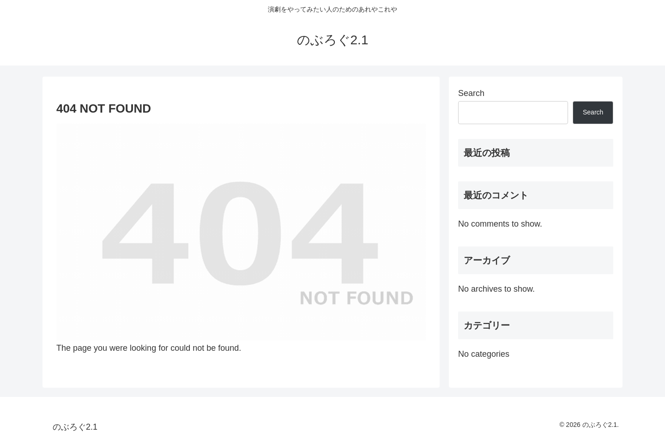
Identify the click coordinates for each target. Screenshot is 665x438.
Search (471, 93)
